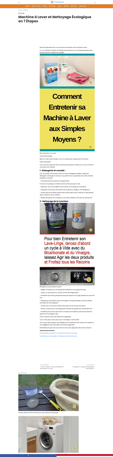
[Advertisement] (56, 33)
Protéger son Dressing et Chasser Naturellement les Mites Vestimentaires (55, 437)
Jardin (59, 6)
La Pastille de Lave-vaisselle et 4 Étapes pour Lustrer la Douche (60, 336)
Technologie (82, 6)
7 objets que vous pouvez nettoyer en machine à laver (82, 414)
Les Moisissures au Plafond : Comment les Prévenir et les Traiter (60, 333)
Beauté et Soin (36, 6)
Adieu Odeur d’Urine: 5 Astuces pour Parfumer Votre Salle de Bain (30, 414)
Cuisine (45, 6)
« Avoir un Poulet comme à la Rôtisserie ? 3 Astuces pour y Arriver (52, 367)
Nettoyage (52, 6)
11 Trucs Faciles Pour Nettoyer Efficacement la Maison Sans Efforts (30, 436)
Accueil (27, 6)
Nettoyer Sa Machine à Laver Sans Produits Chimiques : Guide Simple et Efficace (56, 392)
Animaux (66, 6)
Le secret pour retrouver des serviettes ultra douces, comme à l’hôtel (82, 437)
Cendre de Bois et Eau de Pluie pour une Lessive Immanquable (29, 391)
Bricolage (74, 6)
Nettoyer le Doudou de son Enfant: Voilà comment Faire (82, 391)
